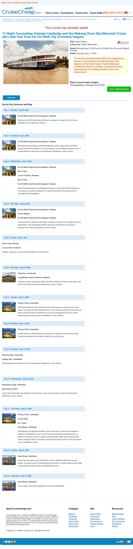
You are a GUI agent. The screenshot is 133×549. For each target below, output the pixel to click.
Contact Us (73, 519)
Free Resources (96, 521)
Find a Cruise (52, 13)
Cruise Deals (95, 13)
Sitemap (115, 526)
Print (119, 19)
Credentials (73, 516)
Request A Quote (96, 524)
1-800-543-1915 (111, 12)
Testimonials (73, 526)
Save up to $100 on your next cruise (19, 3)
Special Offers (95, 514)
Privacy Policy (74, 521)
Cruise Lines (81, 13)
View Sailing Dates (119, 89)
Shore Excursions (118, 521)
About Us (72, 514)
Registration (116, 524)
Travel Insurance (118, 519)
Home (92, 526)
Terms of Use (74, 524)
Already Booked (118, 514)
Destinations (66, 13)
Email (129, 19)
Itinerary (11, 97)
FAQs (114, 516)
